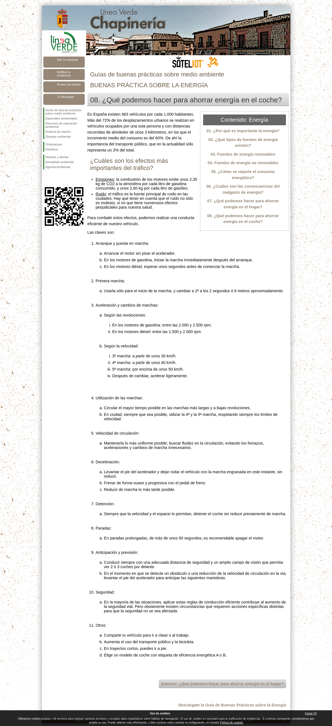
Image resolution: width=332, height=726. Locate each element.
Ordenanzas (54, 144)
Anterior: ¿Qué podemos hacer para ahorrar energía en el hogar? (222, 684)
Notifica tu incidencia (64, 73)
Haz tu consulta (67, 59)
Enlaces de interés (58, 131)
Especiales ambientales (62, 118)
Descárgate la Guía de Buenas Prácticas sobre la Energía (232, 705)
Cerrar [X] (311, 713)
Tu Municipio (65, 97)
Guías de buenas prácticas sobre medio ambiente (64, 111)
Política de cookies (231, 722)
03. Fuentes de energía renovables (243, 154)
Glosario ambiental (58, 136)
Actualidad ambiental (60, 162)
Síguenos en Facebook (46, 178)
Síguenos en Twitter (55, 178)
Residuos (52, 149)
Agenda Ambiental (58, 167)
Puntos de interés (69, 84)
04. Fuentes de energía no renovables (243, 163)
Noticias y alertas (57, 157)
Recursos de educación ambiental (61, 125)
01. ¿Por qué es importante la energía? (243, 131)
